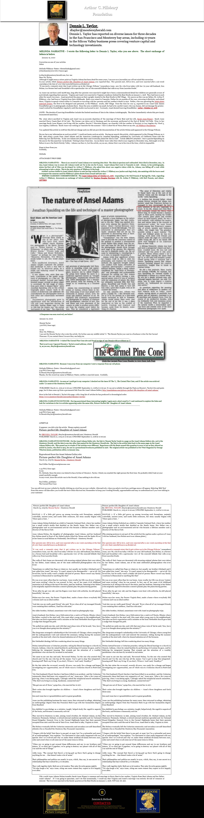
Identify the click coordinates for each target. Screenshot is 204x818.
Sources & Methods (102, 799)
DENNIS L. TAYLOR (50, 434)
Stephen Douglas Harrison (104, 178)
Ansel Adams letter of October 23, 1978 (98, 176)
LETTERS (43, 180)
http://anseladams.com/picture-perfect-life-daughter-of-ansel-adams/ (130, 390)
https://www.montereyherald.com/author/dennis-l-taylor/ (62, 397)
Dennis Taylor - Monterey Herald (67, 460)
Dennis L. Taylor (83, 26)
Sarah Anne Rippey (145, 119)
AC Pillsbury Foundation (145, 125)
